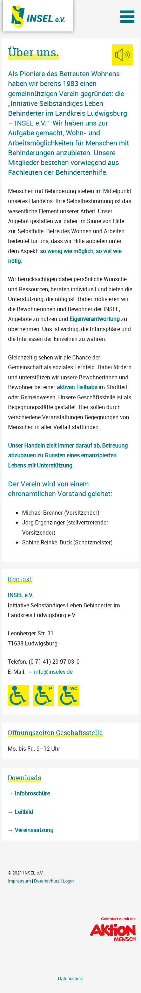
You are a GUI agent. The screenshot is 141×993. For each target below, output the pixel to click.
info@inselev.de (53, 672)
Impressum (19, 881)
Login (68, 881)
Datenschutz (47, 881)
